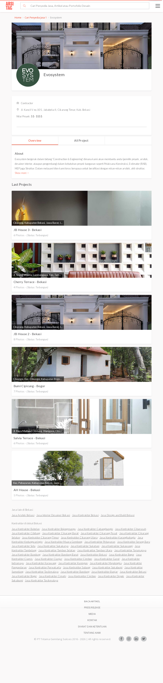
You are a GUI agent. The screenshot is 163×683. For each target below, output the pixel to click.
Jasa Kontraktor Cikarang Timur (40, 537)
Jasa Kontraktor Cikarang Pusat (99, 533)
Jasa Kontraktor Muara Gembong (63, 541)
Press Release (92, 607)
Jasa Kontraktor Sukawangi (117, 546)
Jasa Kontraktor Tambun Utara (94, 550)
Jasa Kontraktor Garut (107, 558)
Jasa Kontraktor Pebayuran (99, 541)
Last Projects (22, 184)
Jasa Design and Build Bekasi (117, 515)
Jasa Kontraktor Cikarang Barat (60, 533)
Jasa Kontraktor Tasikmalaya (41, 571)
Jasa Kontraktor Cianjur (48, 558)
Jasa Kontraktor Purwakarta (45, 567)
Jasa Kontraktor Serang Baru (133, 541)
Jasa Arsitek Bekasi (23, 515)
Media (92, 614)
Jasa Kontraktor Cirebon (78, 558)
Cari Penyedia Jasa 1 (36, 17)
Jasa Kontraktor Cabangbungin (95, 529)
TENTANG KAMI (92, 632)
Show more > (22, 172)
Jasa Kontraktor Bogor (121, 554)
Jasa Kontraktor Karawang (41, 563)
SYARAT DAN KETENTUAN (92, 626)
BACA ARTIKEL (92, 601)
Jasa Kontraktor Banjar (104, 571)
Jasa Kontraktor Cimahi (52, 576)
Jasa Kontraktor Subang (76, 567)
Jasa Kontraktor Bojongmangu (59, 529)
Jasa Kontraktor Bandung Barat (60, 554)
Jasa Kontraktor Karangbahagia (117, 537)
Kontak (92, 620)
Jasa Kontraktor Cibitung (26, 533)
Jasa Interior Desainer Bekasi (53, 515)
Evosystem (54, 74)
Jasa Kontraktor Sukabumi (107, 567)
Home (18, 17)
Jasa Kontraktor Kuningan (73, 563)
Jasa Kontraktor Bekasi (85, 515)
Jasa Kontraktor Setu (24, 546)
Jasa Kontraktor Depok (111, 576)
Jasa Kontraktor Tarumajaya (130, 550)
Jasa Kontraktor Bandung (26, 554)
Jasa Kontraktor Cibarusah (130, 529)
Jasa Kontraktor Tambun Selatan (56, 550)
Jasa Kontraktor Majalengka (106, 563)
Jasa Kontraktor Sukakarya (52, 546)
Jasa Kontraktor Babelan (26, 529)
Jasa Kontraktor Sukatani (85, 546)
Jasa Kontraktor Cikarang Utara (79, 537)
